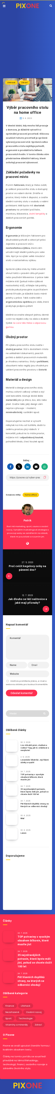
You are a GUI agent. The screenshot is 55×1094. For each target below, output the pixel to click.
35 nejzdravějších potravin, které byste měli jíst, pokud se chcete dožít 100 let (35, 791)
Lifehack (11, 82)
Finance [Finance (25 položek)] (9, 1005)
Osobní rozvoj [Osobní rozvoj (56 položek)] (34, 1012)
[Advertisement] (27, 40)
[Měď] (12, 819)
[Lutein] (12, 834)
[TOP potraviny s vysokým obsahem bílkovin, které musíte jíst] (12, 775)
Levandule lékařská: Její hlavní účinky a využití (35, 761)
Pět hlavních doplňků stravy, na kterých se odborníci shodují (35, 805)
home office (31, 494)
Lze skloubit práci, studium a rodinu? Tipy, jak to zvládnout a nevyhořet (35, 747)
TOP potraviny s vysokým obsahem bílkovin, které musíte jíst (32, 777)
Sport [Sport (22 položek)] (8, 1018)
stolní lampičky (37, 213)
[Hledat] (27, 713)
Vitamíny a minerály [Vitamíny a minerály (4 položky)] (16, 1024)
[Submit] (44, 713)
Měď (22, 818)
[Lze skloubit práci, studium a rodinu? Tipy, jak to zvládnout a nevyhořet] (12, 746)
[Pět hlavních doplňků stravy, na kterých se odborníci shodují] (12, 804)
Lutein (23, 833)
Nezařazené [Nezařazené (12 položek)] (12, 1012)
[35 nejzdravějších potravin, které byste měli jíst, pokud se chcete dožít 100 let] (12, 790)
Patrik (28, 520)
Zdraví (24, 82)
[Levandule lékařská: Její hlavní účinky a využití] (12, 760)
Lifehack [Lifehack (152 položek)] (25, 1005)
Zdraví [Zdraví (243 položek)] (38, 1024)
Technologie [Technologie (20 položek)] (26, 1018)
